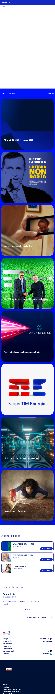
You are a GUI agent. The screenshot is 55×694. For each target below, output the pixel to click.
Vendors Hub (47, 642)
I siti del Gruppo (46, 639)
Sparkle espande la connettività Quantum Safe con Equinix (23, 603)
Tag (51, 94)
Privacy (5, 685)
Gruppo (5, 639)
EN (47, 8)
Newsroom (7, 646)
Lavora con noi (8, 651)
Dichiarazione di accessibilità (12, 692)
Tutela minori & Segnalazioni (12, 689)
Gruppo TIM (4, 2)
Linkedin (47, 654)
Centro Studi (7, 649)
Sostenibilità (7, 644)
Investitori (7, 641)
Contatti (6, 654)
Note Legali (6, 687)
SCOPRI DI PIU (46, 548)
